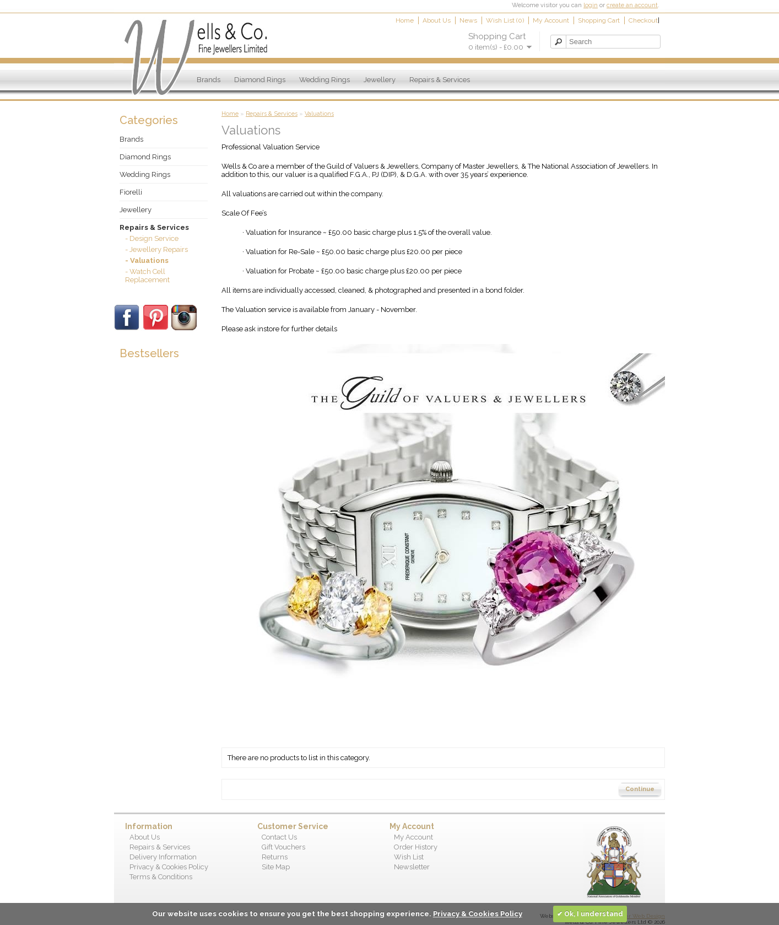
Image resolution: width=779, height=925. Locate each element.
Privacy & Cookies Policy (168, 867)
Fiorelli (131, 192)
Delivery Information (163, 857)
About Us (437, 20)
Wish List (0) (505, 20)
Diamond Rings (259, 80)
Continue (639, 789)
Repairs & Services (439, 80)
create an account (632, 5)
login (590, 5)
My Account (551, 20)
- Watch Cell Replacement (147, 275)
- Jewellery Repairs (156, 249)
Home (405, 20)
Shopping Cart (599, 20)
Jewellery (380, 80)
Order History (415, 847)
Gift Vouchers (283, 847)
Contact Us (279, 837)
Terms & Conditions (160, 877)
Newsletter (412, 867)
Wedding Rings (324, 80)
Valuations (319, 113)
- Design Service (151, 238)
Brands (208, 80)
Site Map (276, 867)
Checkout (643, 20)
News (468, 20)
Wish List (409, 857)
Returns (275, 857)
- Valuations (147, 260)
